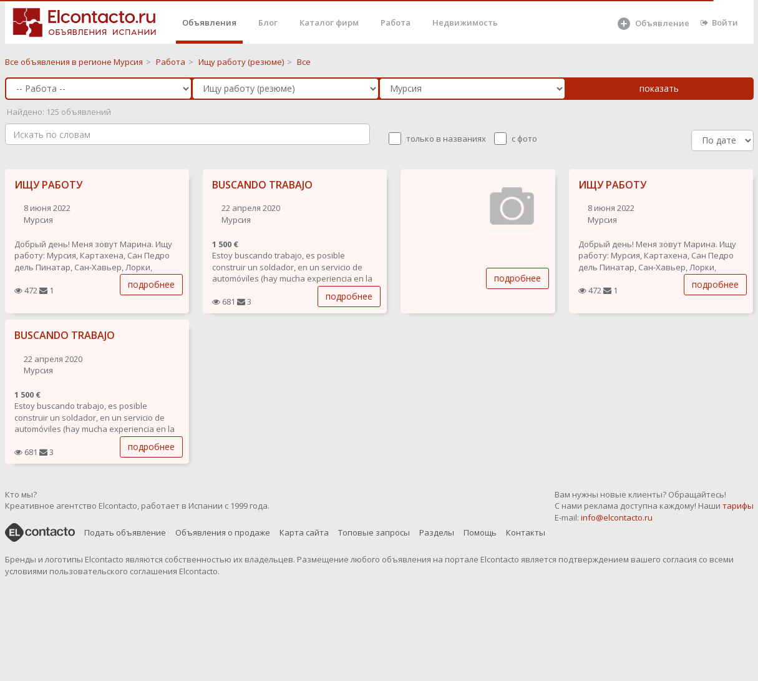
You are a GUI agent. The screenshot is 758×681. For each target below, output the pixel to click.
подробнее (151, 284)
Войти (719, 22)
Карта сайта (304, 532)
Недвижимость (465, 22)
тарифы (738, 505)
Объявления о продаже (222, 532)
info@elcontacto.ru (617, 517)
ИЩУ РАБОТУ (48, 185)
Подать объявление (125, 532)
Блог (268, 22)
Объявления (209, 22)
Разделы (436, 532)
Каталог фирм (329, 22)
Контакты (525, 532)
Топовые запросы (374, 532)
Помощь (480, 532)
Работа (396, 22)
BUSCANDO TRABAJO (262, 185)
